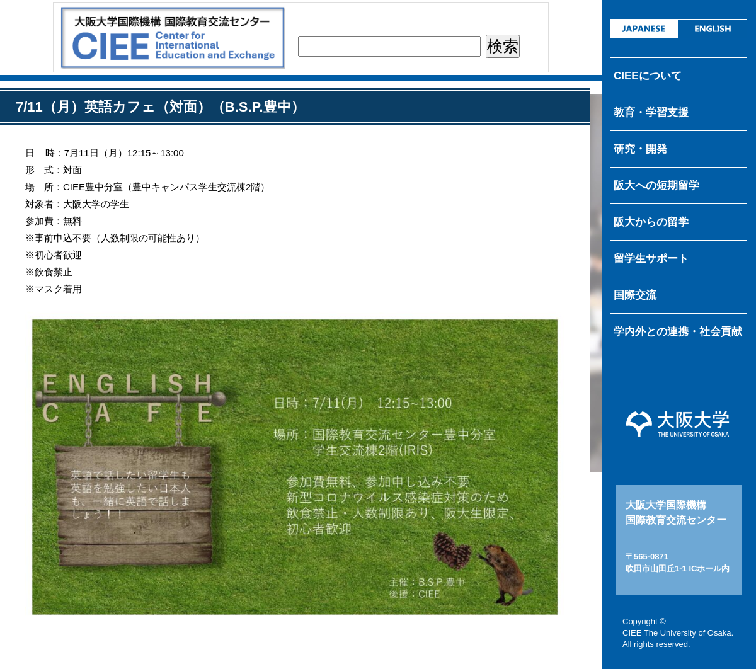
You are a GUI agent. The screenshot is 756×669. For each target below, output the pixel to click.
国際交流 (635, 295)
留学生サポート (651, 259)
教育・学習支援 (651, 112)
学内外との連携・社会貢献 (678, 332)
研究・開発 (640, 149)
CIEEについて (648, 76)
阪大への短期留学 (656, 186)
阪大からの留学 (651, 222)
